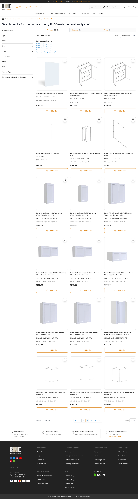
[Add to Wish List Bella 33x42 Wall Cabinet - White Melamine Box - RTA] (133, 359)
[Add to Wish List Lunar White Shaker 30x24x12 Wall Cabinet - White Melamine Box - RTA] (65, 240)
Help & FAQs (41, 480)
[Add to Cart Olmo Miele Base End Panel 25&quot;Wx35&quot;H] (52, 111)
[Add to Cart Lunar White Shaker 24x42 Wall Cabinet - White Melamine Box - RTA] (120, 230)
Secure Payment (52, 432)
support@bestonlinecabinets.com (81, 1)
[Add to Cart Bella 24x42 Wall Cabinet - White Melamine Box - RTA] (52, 409)
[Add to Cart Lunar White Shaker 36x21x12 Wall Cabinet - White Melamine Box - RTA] (86, 290)
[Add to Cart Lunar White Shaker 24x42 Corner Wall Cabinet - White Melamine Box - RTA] (120, 350)
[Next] (99, 420)
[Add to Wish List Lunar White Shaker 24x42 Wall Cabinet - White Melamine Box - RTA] (133, 180)
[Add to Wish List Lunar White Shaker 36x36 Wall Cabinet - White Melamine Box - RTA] (65, 300)
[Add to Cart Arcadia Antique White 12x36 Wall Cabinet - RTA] (86, 170)
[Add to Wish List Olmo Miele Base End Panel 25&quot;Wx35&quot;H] (65, 61)
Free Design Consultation (84, 432)
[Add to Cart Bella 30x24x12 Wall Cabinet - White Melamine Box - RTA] (86, 409)
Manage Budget (99, 464)
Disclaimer (40, 460)
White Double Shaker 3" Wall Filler (47, 153)
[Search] (91, 7)
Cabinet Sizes (98, 456)
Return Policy (69, 484)
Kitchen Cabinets (40, 13)
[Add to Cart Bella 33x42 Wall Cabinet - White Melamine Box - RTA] (120, 409)
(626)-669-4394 (20, 477)
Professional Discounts (72, 460)
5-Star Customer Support (118, 432)
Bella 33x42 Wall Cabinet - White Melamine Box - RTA (119, 393)
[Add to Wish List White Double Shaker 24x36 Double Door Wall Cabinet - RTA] (99, 61)
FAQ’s (101, 13)
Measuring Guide (99, 460)
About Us (40, 452)
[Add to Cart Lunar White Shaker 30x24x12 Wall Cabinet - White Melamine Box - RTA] (52, 290)
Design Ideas (98, 452)
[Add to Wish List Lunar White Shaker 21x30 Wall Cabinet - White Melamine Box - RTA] (99, 180)
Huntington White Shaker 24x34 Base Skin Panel (118, 154)
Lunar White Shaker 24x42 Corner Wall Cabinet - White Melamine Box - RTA (117, 334)
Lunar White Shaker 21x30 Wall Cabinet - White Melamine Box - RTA (84, 214)
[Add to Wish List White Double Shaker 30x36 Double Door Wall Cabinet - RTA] (133, 61)
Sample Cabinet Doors (58, 13)
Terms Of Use (41, 464)
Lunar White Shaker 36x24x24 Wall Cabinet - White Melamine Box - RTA (119, 274)
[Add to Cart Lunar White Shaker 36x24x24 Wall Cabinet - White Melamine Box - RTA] (120, 290)
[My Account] (129, 6)
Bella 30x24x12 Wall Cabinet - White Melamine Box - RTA (86, 393)
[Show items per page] (132, 420)
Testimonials (85, 13)
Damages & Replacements (74, 456)
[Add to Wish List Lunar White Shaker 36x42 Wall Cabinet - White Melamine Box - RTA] (99, 300)
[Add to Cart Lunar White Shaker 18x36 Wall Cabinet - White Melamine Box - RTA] (52, 230)
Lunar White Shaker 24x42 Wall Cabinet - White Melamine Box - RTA (118, 214)
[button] (17, 30)
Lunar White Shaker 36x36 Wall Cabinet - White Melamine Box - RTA (50, 334)
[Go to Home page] (6, 7)
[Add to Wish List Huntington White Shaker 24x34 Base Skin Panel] (133, 120)
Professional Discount (33, 7)
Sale (19, 7)
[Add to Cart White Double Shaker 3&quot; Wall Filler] (52, 170)
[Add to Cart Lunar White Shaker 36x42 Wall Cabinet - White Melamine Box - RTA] (86, 350)
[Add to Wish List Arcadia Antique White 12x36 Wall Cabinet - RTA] (99, 120)
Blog (94, 13)
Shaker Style (122, 452)
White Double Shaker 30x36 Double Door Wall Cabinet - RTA (118, 95)
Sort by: (125, 36)
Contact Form (69, 452)
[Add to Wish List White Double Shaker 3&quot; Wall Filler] (65, 120)
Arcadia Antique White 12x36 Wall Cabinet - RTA (85, 154)
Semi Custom (123, 456)
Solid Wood (122, 460)
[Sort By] (128, 36)
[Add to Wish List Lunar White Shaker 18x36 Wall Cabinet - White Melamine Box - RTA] (65, 180)
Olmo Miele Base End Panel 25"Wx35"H (49, 94)
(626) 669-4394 (59, 1)
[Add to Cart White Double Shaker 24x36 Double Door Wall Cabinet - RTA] (86, 111)
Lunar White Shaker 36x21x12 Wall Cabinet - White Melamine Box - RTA (85, 274)
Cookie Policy (69, 476)
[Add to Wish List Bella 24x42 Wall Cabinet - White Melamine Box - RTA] (65, 359)
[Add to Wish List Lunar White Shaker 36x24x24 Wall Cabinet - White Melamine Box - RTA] (133, 240)
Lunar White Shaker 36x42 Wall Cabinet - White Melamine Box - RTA (84, 334)
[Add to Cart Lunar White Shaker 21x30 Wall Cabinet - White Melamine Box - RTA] (86, 230)
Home (3, 19)
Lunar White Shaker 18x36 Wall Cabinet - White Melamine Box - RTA (50, 214)
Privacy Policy (69, 480)
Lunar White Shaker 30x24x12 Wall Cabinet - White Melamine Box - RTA (51, 274)
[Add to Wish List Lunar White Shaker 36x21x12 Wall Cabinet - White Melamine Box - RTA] (99, 240)
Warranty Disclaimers (72, 464)
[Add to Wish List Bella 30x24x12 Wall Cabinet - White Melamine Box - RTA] (99, 359)
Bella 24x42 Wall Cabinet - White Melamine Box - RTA (50, 393)
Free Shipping (19, 432)
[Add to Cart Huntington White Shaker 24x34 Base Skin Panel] (120, 170)
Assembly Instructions (44, 476)
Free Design (72, 13)
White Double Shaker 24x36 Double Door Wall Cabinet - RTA (86, 95)
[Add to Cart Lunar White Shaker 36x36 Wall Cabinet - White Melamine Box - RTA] (52, 350)
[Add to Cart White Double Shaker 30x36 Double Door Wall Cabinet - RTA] (120, 111)
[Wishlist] (123, 6)
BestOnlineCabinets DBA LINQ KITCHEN (65, 496)
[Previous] (76, 420)
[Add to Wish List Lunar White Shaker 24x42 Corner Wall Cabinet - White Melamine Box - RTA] (133, 300)
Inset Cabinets (123, 464)
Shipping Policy (70, 488)
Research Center (42, 484)
